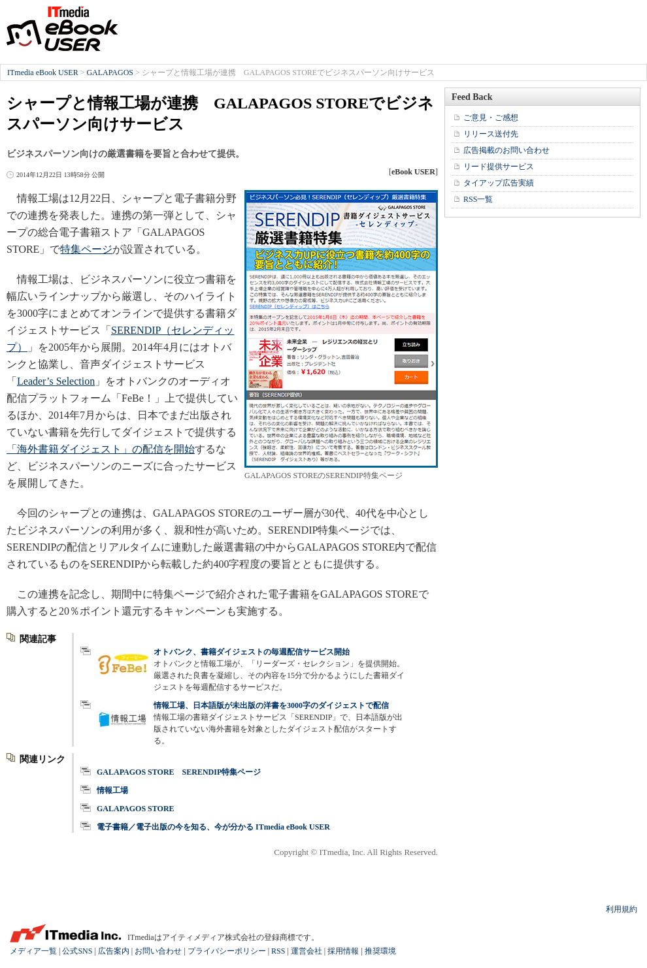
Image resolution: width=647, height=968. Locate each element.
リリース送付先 (490, 133)
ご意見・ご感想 (490, 117)
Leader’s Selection (56, 381)
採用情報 (343, 951)
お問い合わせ (158, 951)
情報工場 (112, 790)
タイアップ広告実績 (498, 182)
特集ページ (86, 249)
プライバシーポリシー (227, 951)
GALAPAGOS (109, 72)
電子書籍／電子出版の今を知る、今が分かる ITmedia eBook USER (213, 826)
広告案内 (113, 951)
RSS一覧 (478, 199)
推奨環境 (380, 951)
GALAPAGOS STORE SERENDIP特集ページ (179, 772)
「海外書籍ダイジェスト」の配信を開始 (101, 449)
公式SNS (77, 951)
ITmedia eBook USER (62, 29)
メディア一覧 (33, 951)
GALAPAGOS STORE (135, 808)
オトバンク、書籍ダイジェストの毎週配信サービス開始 (252, 651)
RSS (278, 951)
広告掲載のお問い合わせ (506, 150)
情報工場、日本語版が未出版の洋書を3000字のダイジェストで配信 (271, 705)
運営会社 (306, 951)
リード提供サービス (498, 166)
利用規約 (621, 909)
